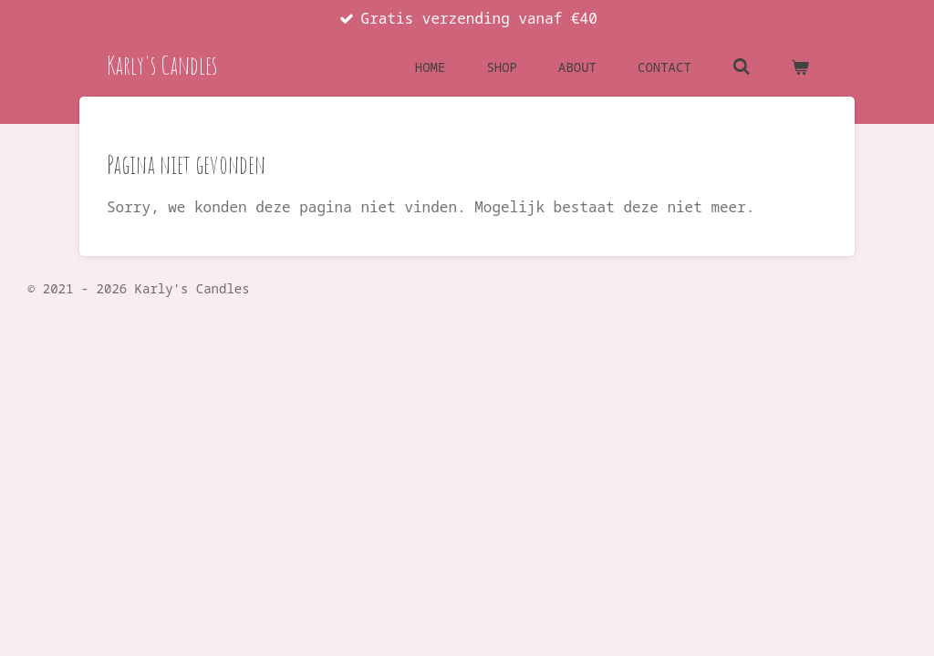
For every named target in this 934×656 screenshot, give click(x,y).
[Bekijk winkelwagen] (800, 67)
